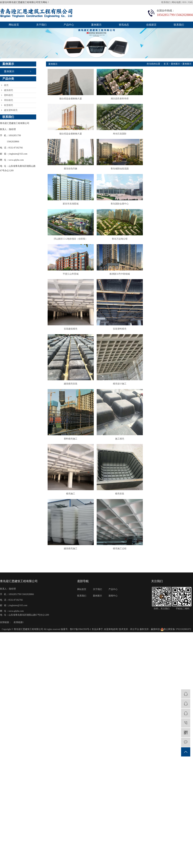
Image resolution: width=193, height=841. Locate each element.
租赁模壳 (8, 105)
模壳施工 (71, 503)
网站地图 (176, 2)
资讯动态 (124, 24)
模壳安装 (121, 503)
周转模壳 (8, 100)
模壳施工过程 (121, 559)
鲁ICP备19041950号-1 (80, 640)
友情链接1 (19, 633)
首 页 (166, 64)
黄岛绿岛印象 (71, 171)
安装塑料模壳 (121, 334)
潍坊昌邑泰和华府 (122, 99)
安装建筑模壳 (71, 334)
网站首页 (14, 24)
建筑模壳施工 (71, 559)
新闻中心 (113, 606)
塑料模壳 (8, 95)
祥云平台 (134, 640)
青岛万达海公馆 (121, 242)
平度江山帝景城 (71, 278)
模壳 (6, 85)
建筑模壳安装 (71, 391)
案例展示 (96, 24)
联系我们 (166, 2)
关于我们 (41, 24)
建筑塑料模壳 (11, 110)
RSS (184, 2)
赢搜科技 (155, 640)
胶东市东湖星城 (71, 207)
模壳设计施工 (121, 391)
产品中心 (69, 24)
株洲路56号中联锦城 (121, 278)
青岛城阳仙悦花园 (122, 171)
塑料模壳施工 (71, 447)
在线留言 (151, 24)
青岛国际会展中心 (122, 207)
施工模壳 (121, 447)
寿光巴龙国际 (121, 135)
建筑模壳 (8, 90)
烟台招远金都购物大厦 (71, 99)
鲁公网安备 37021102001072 (176, 640)
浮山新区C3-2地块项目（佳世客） (71, 242)
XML (190, 2)
